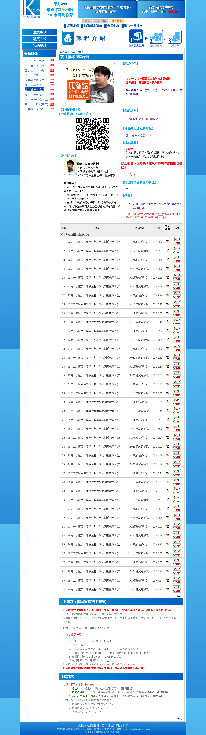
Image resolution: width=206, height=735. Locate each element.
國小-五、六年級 (34, 70)
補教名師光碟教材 (161, 9)
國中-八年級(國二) (35, 80)
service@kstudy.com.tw (99, 704)
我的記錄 (39, 46)
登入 (86, 21)
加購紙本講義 (93, 25)
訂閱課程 (73, 25)
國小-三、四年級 (34, 65)
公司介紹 (108, 725)
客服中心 (96, 628)
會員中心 (113, 25)
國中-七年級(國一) (35, 75)
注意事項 (39, 32)
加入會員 (116, 21)
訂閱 (52, 60)
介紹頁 (131, 174)
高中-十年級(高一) (35, 95)
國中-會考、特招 (34, 89)
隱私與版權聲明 (88, 725)
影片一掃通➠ (133, 25)
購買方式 (39, 39)
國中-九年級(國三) (35, 85)
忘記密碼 (100, 21)
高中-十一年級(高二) (36, 99)
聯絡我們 (122, 725)
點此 (160, 217)
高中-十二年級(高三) (36, 104)
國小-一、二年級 (34, 61)
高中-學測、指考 (34, 109)
